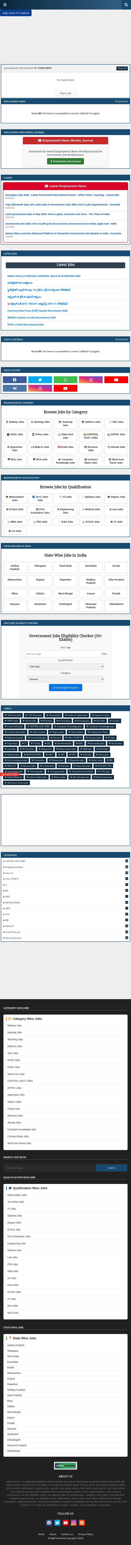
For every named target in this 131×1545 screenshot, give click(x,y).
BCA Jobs (101, 720)
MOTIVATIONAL (33, 754)
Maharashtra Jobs (67, 748)
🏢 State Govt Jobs (65, 436)
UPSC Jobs (105, 771)
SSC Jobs (65, 765)
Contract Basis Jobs (16, 732)
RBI (110, 760)
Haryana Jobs (94, 737)
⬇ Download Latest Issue (65, 161)
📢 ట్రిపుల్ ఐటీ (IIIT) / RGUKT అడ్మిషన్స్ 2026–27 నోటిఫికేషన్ (38, 303)
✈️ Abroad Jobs (116, 447)
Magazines (46, 748)
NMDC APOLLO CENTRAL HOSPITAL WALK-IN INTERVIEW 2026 (44, 276)
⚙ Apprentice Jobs (15, 449)
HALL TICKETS (74, 737)
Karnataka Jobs (97, 743)
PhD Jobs (87, 754)
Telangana (40, 565)
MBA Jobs (87, 748)
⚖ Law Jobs (116, 509)
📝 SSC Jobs (116, 422)
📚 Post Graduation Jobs (40, 511)
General (57, 737)
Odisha (40, 593)
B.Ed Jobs (47, 720)
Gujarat (40, 579)
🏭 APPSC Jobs (116, 434)
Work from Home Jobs (17, 782)
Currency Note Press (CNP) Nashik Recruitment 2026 (38, 310)
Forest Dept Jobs (38, 737)
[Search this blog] (50, 1167)
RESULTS (11, 765)
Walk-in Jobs (60, 777)
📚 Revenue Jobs (91, 449)
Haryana (14, 604)
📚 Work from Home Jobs (116, 461)
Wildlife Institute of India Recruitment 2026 (32, 317)
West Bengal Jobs (81, 777)
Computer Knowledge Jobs (69, 726)
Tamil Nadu (65, 565)
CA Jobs (115, 720)
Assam (91, 593)
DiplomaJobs (77, 732)
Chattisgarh (65, 604)
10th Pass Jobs (14, 715)
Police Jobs (104, 754)
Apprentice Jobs (101, 715)
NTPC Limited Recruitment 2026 (26, 324)
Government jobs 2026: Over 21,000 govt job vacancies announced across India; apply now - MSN (60, 223)
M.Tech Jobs (28, 748)
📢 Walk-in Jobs (40, 447)
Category (66, 673)
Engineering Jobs (15, 737)
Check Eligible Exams (65, 687)
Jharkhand (40, 604)
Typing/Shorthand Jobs (82, 771)
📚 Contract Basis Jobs (91, 461)
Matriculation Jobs (17, 1195)
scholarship (48, 765)
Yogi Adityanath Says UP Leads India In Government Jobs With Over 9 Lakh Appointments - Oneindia (62, 204)
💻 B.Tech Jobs (15, 509)
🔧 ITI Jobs (65, 496)
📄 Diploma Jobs (90, 496)
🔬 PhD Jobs (40, 521)
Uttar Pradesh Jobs (38, 777)
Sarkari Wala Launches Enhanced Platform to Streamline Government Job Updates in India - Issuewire (63, 233)
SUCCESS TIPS (104, 765)
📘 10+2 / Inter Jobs (40, 498)
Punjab (116, 593)
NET (63, 754)
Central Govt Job (15, 726)
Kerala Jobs (116, 743)
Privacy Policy (85, 1534)
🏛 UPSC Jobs (14, 434)
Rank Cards (96, 760)
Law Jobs (11, 748)
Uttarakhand (116, 604)
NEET (51, 754)
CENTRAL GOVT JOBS (40, 726)
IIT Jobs (111, 737)
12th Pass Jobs (35, 715)
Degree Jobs (58, 732)
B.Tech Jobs (64, 720)
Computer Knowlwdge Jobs (101, 726)
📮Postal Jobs (65, 447)
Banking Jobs (83, 720)
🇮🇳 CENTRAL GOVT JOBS (90, 436)
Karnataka (91, 565)
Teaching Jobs (36, 771)
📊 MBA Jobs (14, 521)
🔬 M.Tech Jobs (91, 521)
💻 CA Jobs (14, 531)
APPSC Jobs (12, 720)
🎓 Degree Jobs (116, 496)
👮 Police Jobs (40, 434)
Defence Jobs (39, 732)
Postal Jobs (39, 760)
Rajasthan (65, 579)
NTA (74, 754)
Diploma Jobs (15, 1215)
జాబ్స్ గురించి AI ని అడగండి (16, 13)
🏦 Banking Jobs (40, 422)
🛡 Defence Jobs (90, 422)
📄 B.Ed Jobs (65, 521)
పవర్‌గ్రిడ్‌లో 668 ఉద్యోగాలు (20, 283)
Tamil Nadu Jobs (15, 771)
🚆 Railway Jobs (14, 422)
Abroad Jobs (54, 715)
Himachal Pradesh (91, 606)
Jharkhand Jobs (64, 743)
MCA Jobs (103, 748)
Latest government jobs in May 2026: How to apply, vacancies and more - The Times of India (57, 214)
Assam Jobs (30, 720)
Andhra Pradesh (14, 567)
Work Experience (104, 777)
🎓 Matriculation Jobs (14, 498)
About (52, 1534)
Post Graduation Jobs (17, 760)
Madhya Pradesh (91, 581)
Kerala (116, 565)
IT (25, 743)
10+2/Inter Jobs (16, 1201)
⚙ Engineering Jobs (65, 511)
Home (41, 1534)
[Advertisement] (65, 38)
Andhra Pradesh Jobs (77, 715)
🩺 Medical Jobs (91, 509)
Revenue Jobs (29, 765)
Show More (121, 101)
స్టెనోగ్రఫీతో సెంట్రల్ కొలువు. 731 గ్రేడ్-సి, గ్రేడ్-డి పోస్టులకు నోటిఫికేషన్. (39, 290)
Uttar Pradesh (116, 579)
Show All (122, 68)
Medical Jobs (13, 754)
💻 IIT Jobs (116, 521)
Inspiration (12, 743)
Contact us (67, 1534)
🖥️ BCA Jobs (14, 459)
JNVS (80, 743)
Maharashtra (15, 579)
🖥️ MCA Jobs (40, 459)
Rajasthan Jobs (77, 760)
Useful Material (14, 777)
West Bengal (65, 593)
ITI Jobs (36, 743)
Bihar (15, 593)
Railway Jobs (57, 760)
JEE (48, 743)
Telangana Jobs (57, 771)
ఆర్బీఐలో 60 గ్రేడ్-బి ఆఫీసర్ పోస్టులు (24, 297)
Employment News (99, 732)
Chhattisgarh (14, 1439)
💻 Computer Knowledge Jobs (65, 461)
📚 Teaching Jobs (65, 424)
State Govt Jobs (83, 765)
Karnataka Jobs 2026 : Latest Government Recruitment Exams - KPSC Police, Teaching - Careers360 (62, 195)
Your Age (65, 647)
